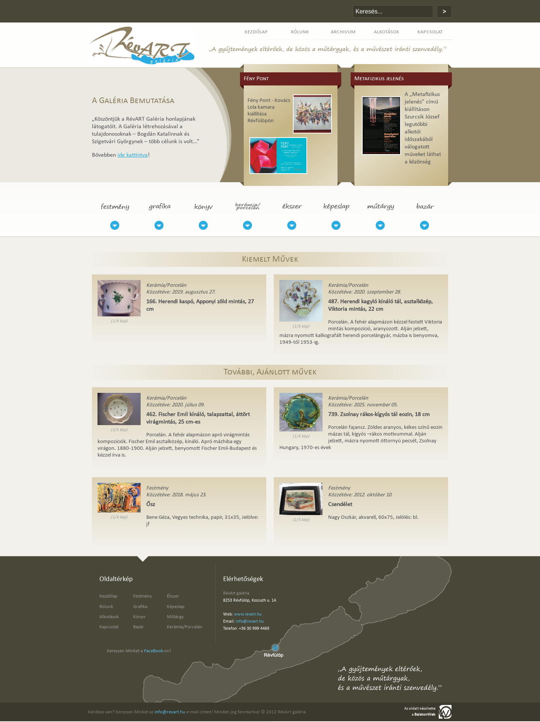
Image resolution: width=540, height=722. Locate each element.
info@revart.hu (250, 621)
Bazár (138, 627)
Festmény (142, 596)
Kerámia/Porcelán (184, 627)
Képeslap (175, 606)
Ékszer (173, 596)
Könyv (139, 616)
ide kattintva (132, 155)
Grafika (140, 606)
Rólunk (106, 606)
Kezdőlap (108, 596)
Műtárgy (175, 616)
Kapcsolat (108, 627)
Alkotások (109, 616)
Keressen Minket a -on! (139, 651)
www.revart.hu (247, 614)
